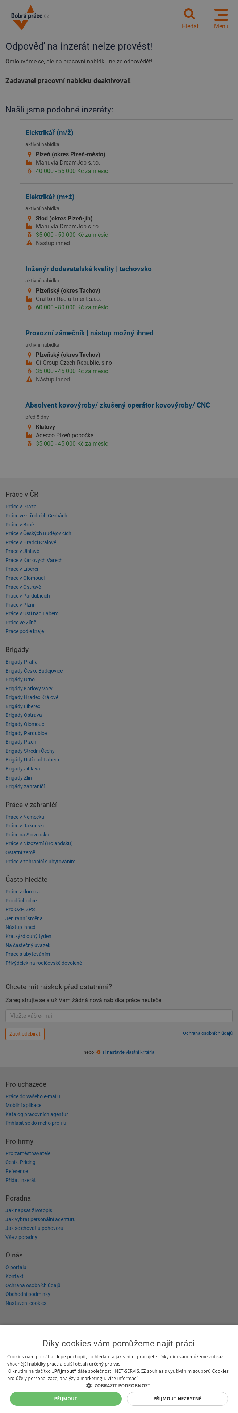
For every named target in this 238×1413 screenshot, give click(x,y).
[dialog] (119, 1369)
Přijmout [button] (66, 1399)
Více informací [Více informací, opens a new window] (123, 1378)
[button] (119, 1385)
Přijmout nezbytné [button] (177, 1399)
